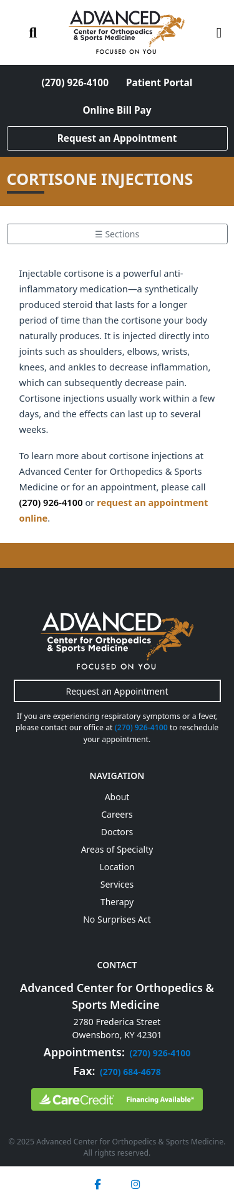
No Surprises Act (117, 919)
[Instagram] (135, 1183)
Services (117, 884)
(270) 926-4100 (75, 82)
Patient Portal (159, 82)
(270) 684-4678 (130, 1072)
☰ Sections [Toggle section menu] (117, 234)
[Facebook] (97, 1183)
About (117, 797)
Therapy (117, 902)
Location (116, 867)
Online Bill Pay (116, 110)
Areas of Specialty (117, 849)
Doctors (117, 832)
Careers (116, 814)
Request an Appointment (117, 138)
